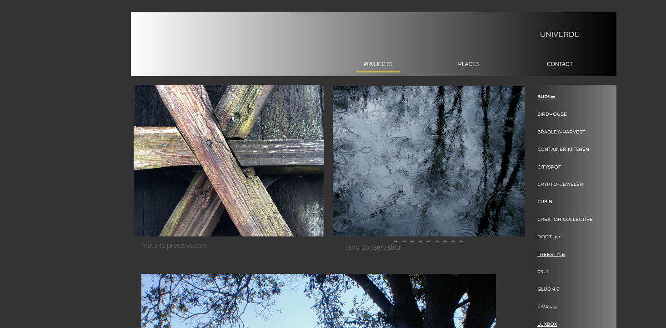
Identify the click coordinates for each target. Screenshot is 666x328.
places (469, 64)
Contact (560, 64)
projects (377, 64)
